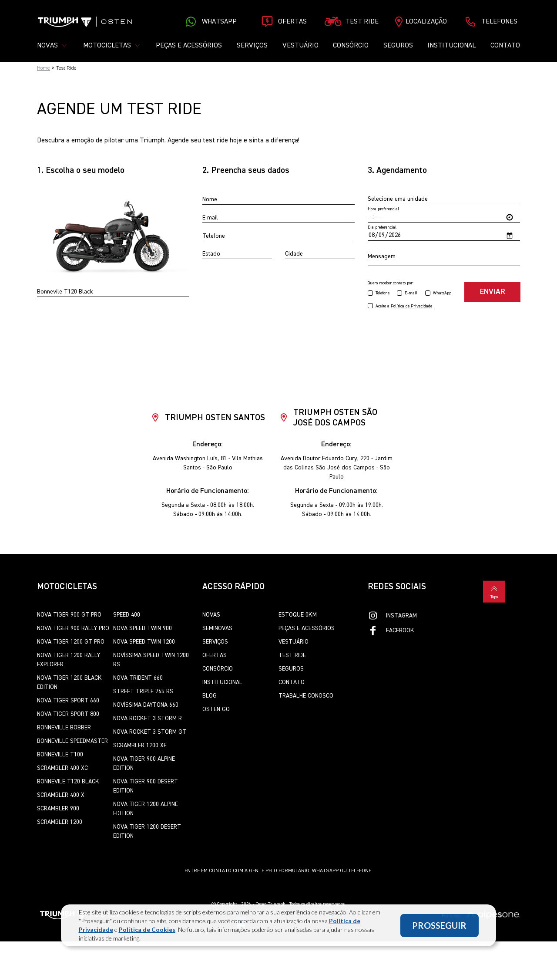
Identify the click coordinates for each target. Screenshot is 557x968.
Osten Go (216, 710)
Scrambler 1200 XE (140, 746)
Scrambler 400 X (60, 796)
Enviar (492, 292)
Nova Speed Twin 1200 (144, 642)
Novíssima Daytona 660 (145, 705)
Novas (211, 615)
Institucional (451, 45)
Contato (505, 45)
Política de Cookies (147, 929)
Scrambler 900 (58, 809)
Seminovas (217, 629)
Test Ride (292, 656)
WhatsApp (442, 293)
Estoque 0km (297, 615)
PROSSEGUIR (439, 925)
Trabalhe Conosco (305, 696)
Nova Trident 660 (138, 678)
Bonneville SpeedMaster (72, 742)
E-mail (411, 293)
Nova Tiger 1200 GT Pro (70, 642)
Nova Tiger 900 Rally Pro (73, 629)
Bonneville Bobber (64, 728)
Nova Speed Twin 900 (142, 629)
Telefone (382, 293)
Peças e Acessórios (189, 45)
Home (43, 68)
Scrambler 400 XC (62, 769)
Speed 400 (126, 615)
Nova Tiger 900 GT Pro (69, 615)
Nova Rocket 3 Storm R (147, 719)
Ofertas (214, 656)
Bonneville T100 (60, 755)
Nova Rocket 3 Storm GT (149, 732)
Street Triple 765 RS (143, 692)
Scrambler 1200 (59, 823)
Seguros (398, 45)
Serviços (252, 45)
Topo (494, 591)
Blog (209, 696)
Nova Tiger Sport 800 (68, 715)
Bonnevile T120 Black (68, 782)
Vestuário (300, 45)
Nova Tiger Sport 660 (68, 701)
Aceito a (404, 306)
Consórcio (351, 45)
